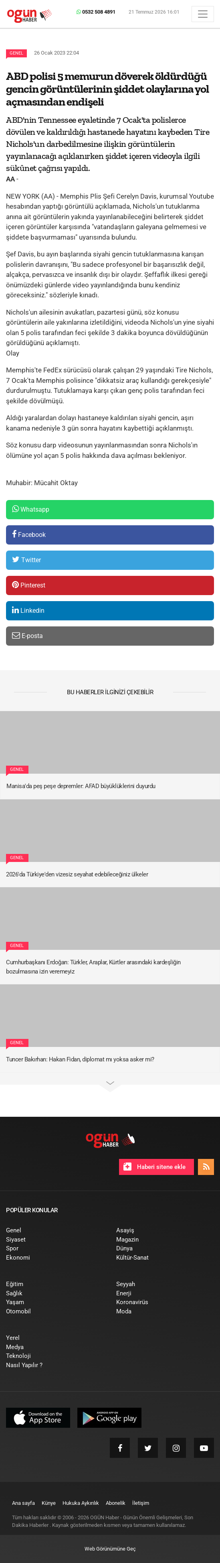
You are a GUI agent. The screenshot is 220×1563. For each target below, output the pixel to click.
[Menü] (203, 14)
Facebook (29, 534)
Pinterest (28, 585)
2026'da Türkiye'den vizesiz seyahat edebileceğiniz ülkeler (77, 874)
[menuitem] (55, 1230)
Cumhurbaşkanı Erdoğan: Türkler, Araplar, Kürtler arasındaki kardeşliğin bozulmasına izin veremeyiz (93, 967)
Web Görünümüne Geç (110, 1549)
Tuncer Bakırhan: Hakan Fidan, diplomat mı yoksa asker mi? (80, 1059)
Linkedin (28, 610)
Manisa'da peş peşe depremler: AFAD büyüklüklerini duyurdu (80, 786)
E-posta (27, 635)
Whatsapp (30, 509)
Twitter (26, 559)
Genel (16, 53)
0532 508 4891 (96, 12)
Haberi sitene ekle (154, 1167)
